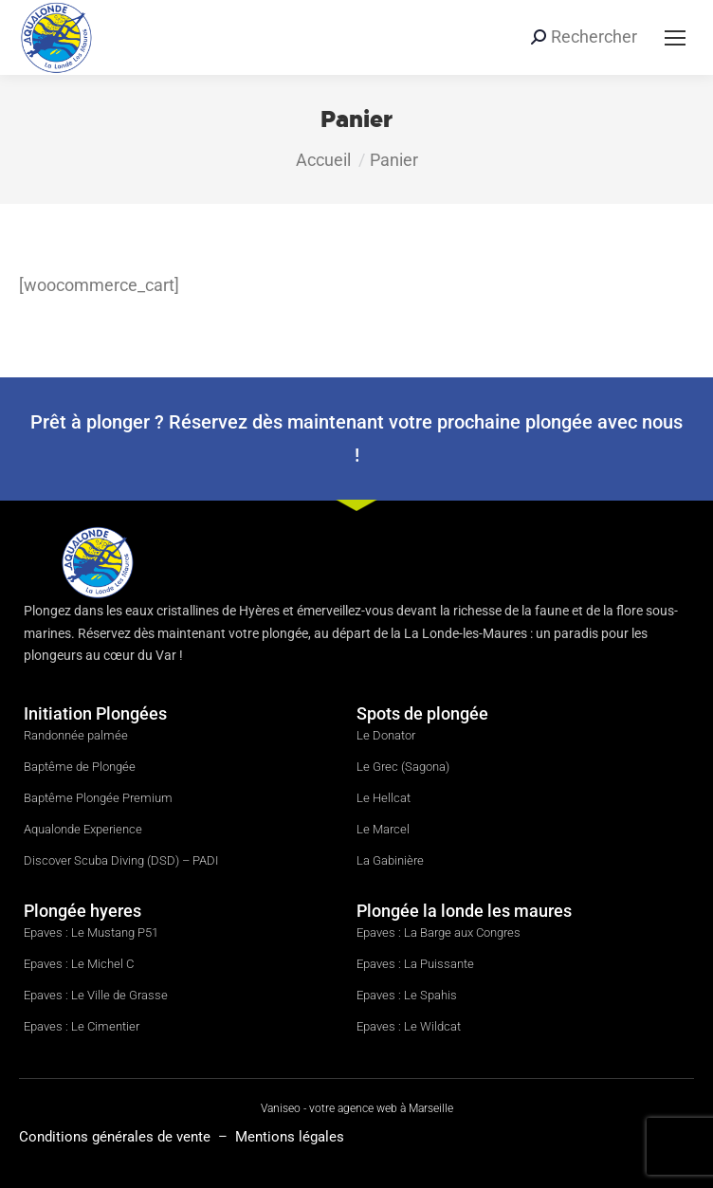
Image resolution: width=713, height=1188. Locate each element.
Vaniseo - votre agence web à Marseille (357, 1108)
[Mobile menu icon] (675, 38)
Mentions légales (289, 1136)
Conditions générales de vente (116, 1136)
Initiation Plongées (95, 713)
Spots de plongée (422, 713)
